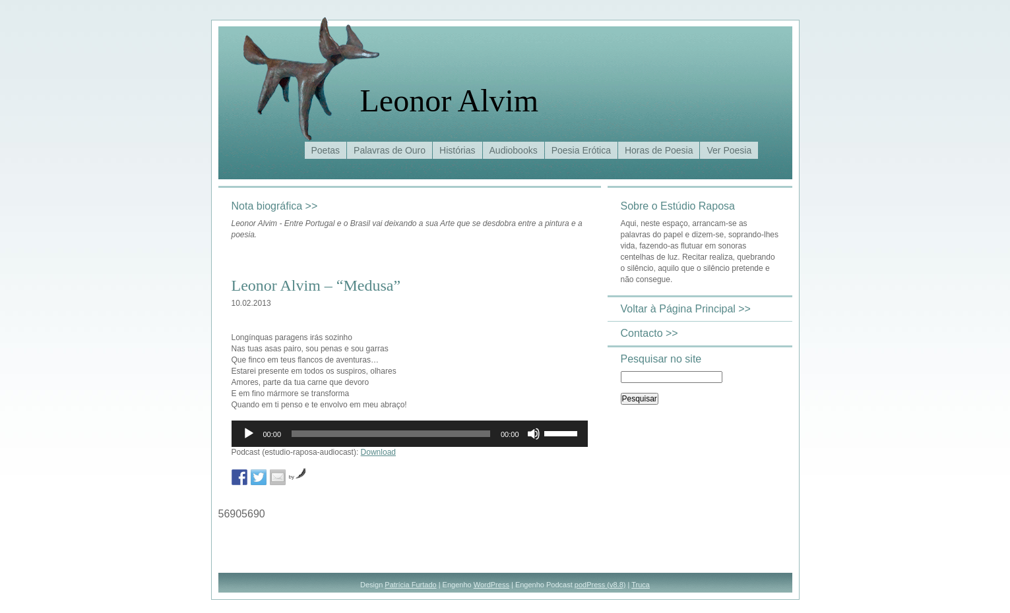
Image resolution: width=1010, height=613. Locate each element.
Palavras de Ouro (390, 150)
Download (378, 452)
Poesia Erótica (581, 150)
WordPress (491, 585)
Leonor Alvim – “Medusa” (316, 285)
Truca (640, 585)
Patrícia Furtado (410, 585)
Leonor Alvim (449, 100)
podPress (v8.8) (600, 585)
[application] (410, 434)
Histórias (457, 150)
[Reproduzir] (248, 433)
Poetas (325, 150)
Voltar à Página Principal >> (686, 308)
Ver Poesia (729, 150)
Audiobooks (513, 150)
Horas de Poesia (659, 150)
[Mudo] (533, 433)
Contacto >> (649, 333)
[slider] (391, 433)
